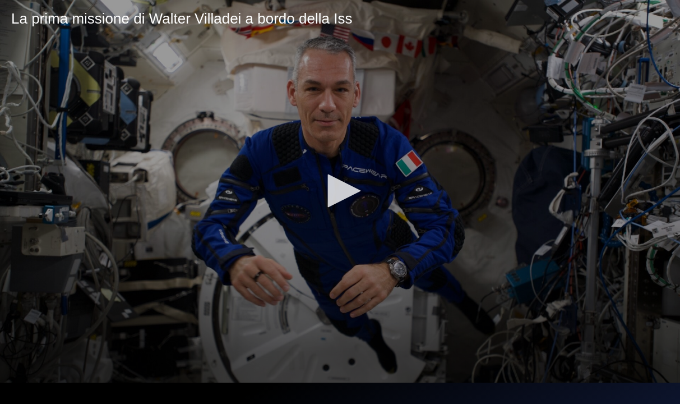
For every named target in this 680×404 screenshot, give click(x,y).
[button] (340, 190)
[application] (340, 191)
